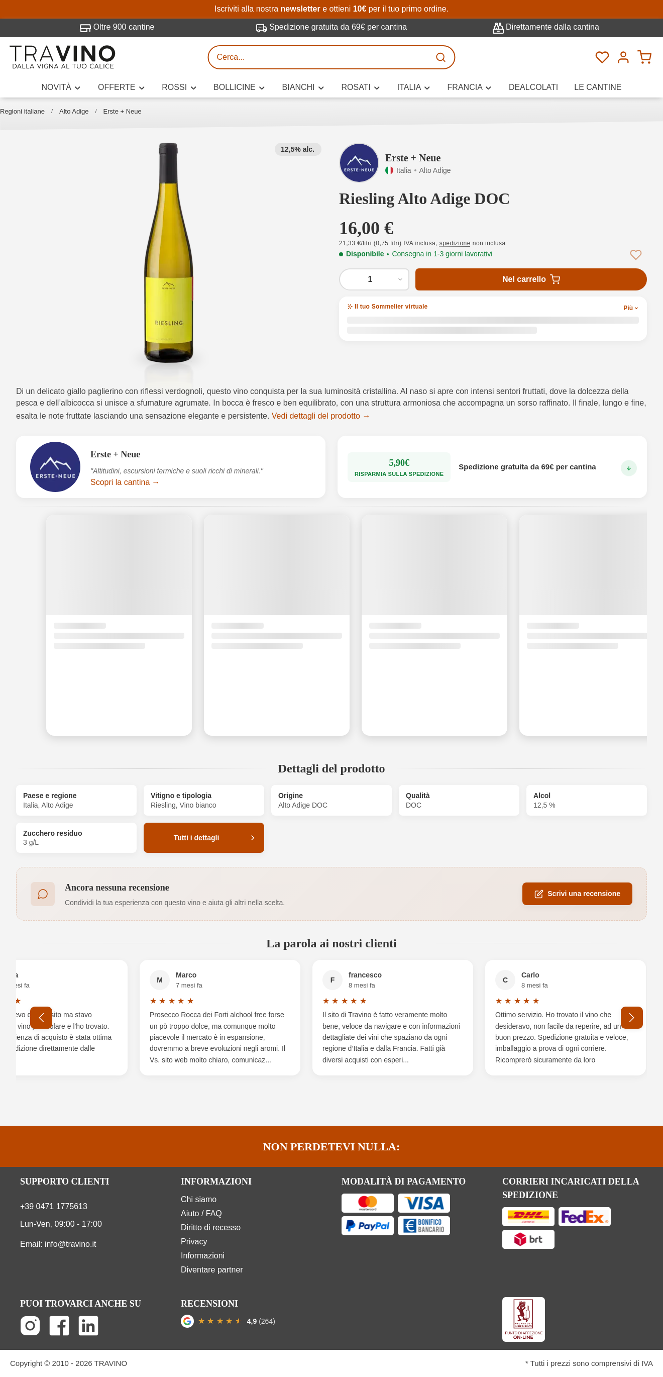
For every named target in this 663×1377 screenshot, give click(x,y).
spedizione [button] (455, 243)
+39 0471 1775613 (53, 1206)
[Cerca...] (319, 57)
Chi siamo (198, 1199)
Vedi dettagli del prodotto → (321, 416)
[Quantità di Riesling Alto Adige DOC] (374, 279)
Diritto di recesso (211, 1227)
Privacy (194, 1241)
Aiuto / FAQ (201, 1213)
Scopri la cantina (120, 482)
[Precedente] (41, 1018)
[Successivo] (632, 1018)
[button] (169, 253)
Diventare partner (212, 1269)
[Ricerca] (442, 57)
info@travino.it (70, 1244)
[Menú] (623, 57)
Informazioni (203, 1255)
